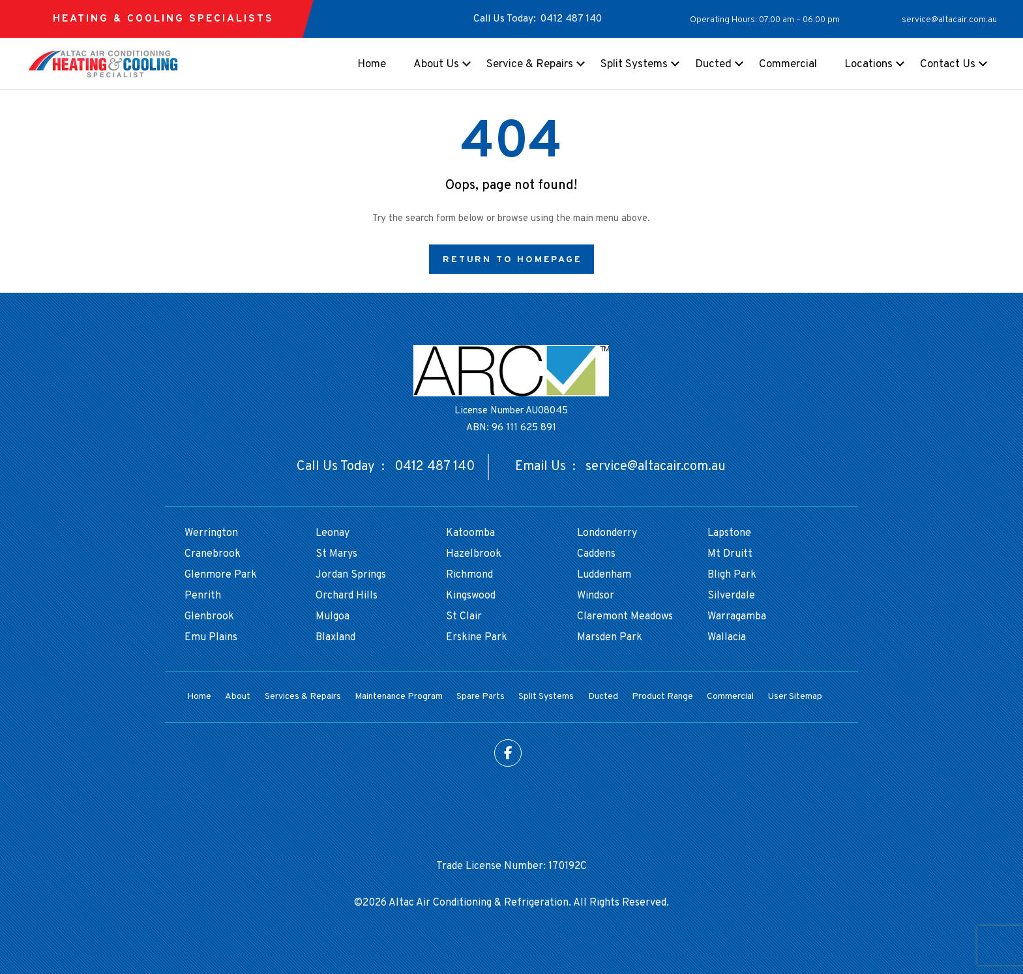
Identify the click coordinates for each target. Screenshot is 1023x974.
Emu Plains (211, 637)
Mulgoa (332, 616)
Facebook (508, 753)
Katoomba (470, 533)
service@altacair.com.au (949, 19)
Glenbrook (209, 616)
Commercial (788, 64)
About (237, 696)
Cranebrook (213, 554)
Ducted (713, 64)
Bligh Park (731, 575)
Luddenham (604, 575)
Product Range (662, 696)
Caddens (596, 554)
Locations (868, 64)
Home (371, 64)
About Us (436, 64)
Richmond (469, 575)
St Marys (336, 554)
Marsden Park (609, 637)
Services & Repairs (303, 696)
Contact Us (947, 64)
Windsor (595, 595)
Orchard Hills (347, 595)
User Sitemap (795, 696)
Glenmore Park (221, 575)
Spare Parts (480, 696)
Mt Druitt (729, 554)
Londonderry (607, 533)
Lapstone (729, 533)
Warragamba (736, 616)
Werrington (211, 533)
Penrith (203, 595)
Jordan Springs (351, 575)
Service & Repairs (529, 64)
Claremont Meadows (625, 616)
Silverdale (731, 595)
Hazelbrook (473, 554)
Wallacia (726, 637)
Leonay (332, 533)
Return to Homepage (512, 259)
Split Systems (634, 64)
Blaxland (335, 637)
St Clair (464, 616)
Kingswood (471, 595)
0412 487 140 (571, 18)
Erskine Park (476, 637)
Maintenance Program (399, 696)
